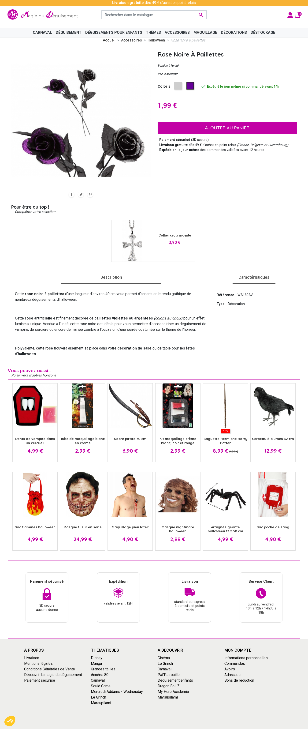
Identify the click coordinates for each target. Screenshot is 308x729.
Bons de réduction (239, 680)
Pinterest (90, 194)
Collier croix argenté (175, 235)
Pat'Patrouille (169, 675)
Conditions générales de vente (137, 725)
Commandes (234, 663)
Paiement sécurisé (39, 680)
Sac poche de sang (273, 527)
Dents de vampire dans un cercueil (35, 441)
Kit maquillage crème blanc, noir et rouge (178, 441)
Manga (96, 663)
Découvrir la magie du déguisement (53, 675)
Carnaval (98, 680)
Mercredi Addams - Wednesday (117, 691)
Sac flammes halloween (35, 527)
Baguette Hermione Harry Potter (225, 441)
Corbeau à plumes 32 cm (273, 439)
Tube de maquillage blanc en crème (82, 441)
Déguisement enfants (175, 680)
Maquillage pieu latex (130, 527)
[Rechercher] (154, 14)
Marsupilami (101, 703)
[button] (9, 721)
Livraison (31, 658)
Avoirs (229, 669)
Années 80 (99, 675)
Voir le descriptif (168, 73)
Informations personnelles (246, 658)
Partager (71, 194)
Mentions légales (38, 663)
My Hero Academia (173, 691)
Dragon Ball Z (169, 686)
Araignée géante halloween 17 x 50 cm (225, 529)
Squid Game (101, 686)
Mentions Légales (179, 725)
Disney (96, 658)
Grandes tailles (103, 669)
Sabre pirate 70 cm (130, 439)
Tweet (81, 194)
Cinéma (164, 658)
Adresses (232, 675)
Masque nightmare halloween (178, 529)
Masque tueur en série (82, 527)
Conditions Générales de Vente (49, 669)
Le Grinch (98, 697)
